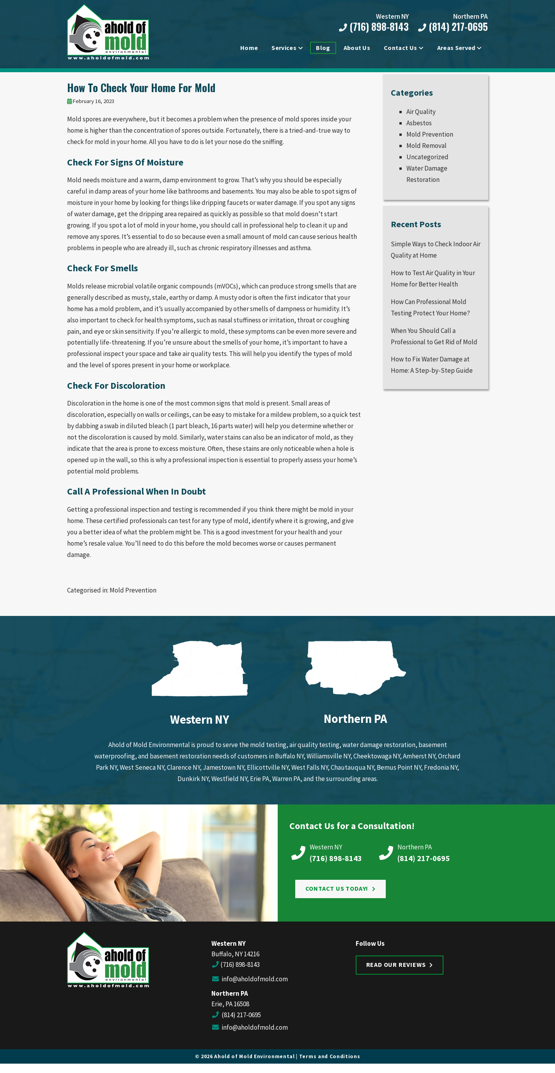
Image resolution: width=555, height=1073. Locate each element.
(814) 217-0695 (451, 27)
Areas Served (456, 48)
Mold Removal (426, 151)
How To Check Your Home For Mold (141, 93)
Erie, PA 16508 (230, 1010)
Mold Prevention (133, 596)
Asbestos (419, 129)
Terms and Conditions (329, 1062)
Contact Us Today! (337, 895)
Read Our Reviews (396, 970)
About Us (357, 48)
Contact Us (400, 48)
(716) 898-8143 (372, 27)
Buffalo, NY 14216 (235, 960)
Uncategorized (427, 162)
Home (249, 48)
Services (283, 48)
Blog (323, 48)
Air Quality (421, 118)
